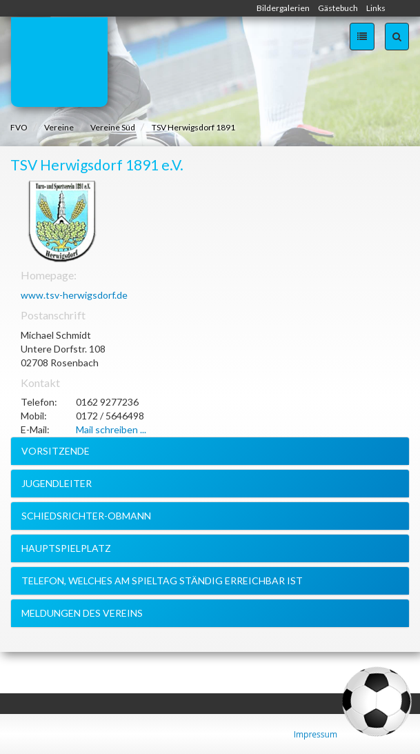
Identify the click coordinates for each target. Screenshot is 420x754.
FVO (19, 127)
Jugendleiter (56, 483)
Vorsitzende (55, 451)
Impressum (315, 734)
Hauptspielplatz (66, 548)
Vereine (59, 127)
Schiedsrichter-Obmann (86, 516)
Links (376, 8)
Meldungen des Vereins (82, 613)
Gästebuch (338, 8)
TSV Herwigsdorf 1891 (193, 127)
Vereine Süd (112, 127)
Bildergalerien (283, 8)
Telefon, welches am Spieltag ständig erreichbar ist (162, 580)
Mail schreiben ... (111, 429)
